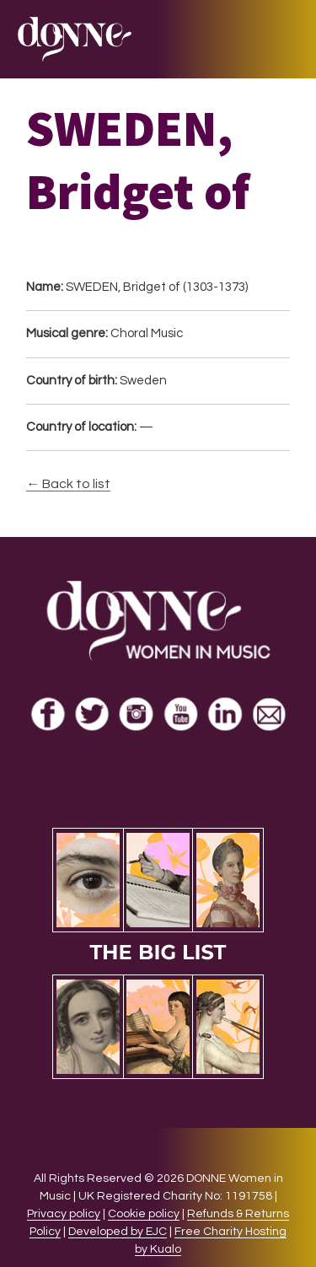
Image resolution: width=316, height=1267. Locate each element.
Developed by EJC (117, 1231)
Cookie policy (143, 1214)
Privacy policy (63, 1214)
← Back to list (68, 484)
